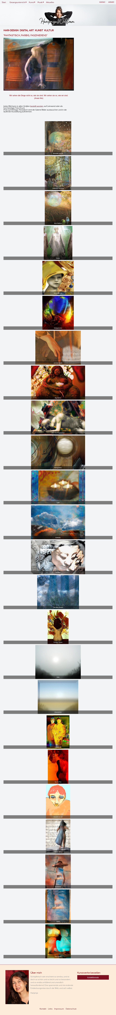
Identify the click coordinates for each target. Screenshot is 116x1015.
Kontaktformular (93, 977)
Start (4, 2)
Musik (39, 2)
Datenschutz (71, 1009)
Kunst (31, 2)
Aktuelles (50, 2)
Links (50, 1009)
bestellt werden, (37, 106)
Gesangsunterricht (17, 2)
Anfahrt (111, 2)
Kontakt (102, 2)
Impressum (59, 1009)
